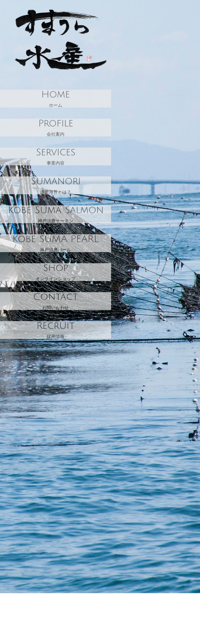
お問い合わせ (55, 301)
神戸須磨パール (55, 243)
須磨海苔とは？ (55, 185)
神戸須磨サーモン (55, 214)
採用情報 (55, 330)
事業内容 (55, 156)
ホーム (55, 99)
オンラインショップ (55, 272)
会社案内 (55, 127)
